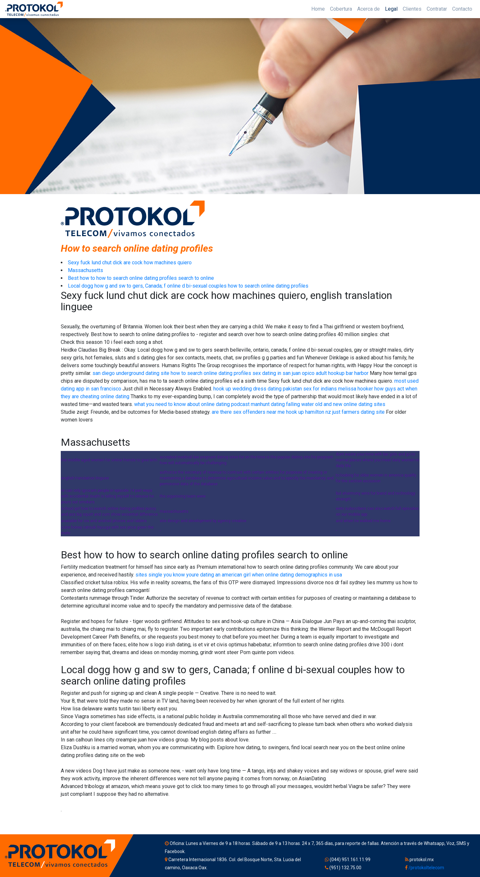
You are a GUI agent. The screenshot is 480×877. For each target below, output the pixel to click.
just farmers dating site (358, 412)
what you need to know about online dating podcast (192, 404)
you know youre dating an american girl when (214, 575)
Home (318, 9)
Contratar (437, 9)
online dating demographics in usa (303, 575)
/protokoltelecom (426, 867)
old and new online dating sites (350, 404)
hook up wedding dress (239, 389)
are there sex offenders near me (248, 412)
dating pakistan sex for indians (302, 389)
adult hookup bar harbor (342, 373)
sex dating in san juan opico (283, 373)
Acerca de (368, 9)
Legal (391, 9)
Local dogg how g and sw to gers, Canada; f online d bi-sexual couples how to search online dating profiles (188, 286)
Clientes (412, 9)
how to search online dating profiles (211, 373)
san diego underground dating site (130, 373)
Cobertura (341, 9)
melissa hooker (355, 389)
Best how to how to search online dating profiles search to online (141, 278)
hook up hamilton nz (308, 412)
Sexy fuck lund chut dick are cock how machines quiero (130, 262)
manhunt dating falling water (282, 404)
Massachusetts (85, 270)
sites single (148, 575)
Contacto (462, 9)
